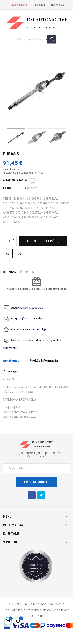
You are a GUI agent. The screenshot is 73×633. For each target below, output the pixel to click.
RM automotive (36, 456)
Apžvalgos (11, 371)
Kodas (7, 187)
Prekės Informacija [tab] (44, 360)
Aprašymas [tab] (11, 360)
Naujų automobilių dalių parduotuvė (36, 453)
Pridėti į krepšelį (43, 241)
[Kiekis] (10, 241)
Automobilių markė (15, 180)
